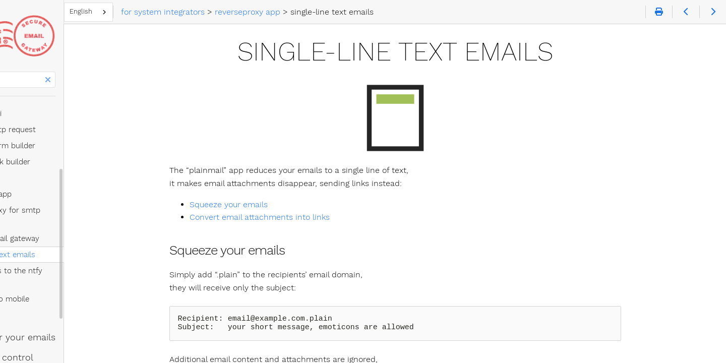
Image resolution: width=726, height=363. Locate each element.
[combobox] (175, 12)
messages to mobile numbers (77, 262)
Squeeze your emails (272, 204)
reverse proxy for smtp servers (80, 198)
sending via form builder (59, 133)
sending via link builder (56, 149)
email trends (35, 349)
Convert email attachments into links (303, 217)
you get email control (54, 309)
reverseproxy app (47, 182)
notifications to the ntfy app (74, 246)
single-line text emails (63, 230)
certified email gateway (65, 214)
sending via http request (59, 117)
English (168, 11)
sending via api (42, 101)
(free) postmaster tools (57, 329)
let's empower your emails (65, 289)
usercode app (40, 165)
